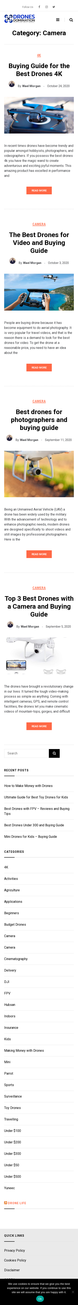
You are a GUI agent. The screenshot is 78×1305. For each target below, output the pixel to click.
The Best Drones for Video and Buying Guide (39, 243)
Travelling (11, 1119)
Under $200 (12, 1142)
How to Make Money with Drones (28, 786)
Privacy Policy (14, 1251)
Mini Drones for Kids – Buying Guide (30, 837)
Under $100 (12, 1131)
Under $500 (12, 1177)
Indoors (9, 1016)
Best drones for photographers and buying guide (39, 420)
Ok (40, 1298)
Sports (9, 1085)
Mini (7, 1062)
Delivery (10, 970)
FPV (7, 993)
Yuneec (9, 1188)
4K (39, 55)
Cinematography (16, 959)
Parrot (8, 1073)
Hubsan (9, 1005)
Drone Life (17, 1203)
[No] (73, 1292)
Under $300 (12, 1154)
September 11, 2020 (58, 440)
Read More (39, 190)
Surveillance (13, 1096)
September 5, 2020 (58, 626)
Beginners (11, 913)
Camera (39, 224)
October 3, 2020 (58, 263)
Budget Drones (15, 925)
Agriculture (12, 890)
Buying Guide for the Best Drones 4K (39, 70)
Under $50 (11, 1165)
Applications (13, 902)
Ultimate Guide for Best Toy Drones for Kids (36, 797)
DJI (6, 982)
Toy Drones (12, 1108)
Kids (7, 1039)
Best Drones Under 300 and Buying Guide (34, 825)
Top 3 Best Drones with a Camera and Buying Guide (39, 606)
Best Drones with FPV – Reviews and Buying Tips (36, 811)
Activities (11, 879)
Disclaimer (12, 1270)
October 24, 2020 (58, 86)
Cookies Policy (15, 1260)
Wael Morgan (31, 86)
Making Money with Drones (24, 1051)
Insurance (11, 1028)
